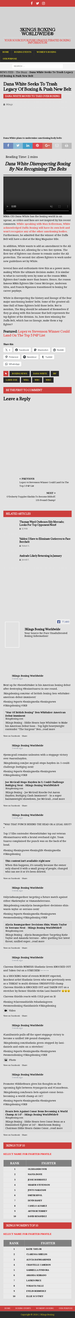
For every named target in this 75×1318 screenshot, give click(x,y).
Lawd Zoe (11, 380)
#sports (18, 701)
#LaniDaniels (11, 1034)
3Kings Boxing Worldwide (27, 675)
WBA (26, 380)
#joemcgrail (10, 754)
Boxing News (19, 373)
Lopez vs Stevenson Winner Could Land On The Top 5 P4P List (36, 333)
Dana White (40, 373)
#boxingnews (48, 701)
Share (24, 736)
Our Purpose (10, 59)
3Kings (9, 104)
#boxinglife (36, 850)
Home (6, 52)
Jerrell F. (25, 560)
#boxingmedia (31, 701)
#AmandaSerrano (39, 901)
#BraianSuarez (32, 688)
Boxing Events (22, 52)
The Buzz (21, 72)
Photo (9, 1060)
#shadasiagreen (43, 1002)
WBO (48, 380)
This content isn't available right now (27, 861)
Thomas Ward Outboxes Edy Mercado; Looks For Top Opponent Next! (41, 523)
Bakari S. (26, 546)
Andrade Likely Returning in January (40, 555)
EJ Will (25, 529)
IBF (54, 373)
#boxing (8, 701)
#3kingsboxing (12, 705)
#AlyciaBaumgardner (15, 897)
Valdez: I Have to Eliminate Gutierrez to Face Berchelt (44, 540)
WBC (37, 380)
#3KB (24, 705)
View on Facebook (11, 736)
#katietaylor (18, 901)
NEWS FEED (7, 72)
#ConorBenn (60, 1087)
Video (9, 1010)
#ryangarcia (40, 1087)
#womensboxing (13, 917)
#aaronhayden (18, 758)
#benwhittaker (26, 685)
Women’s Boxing (46, 52)
